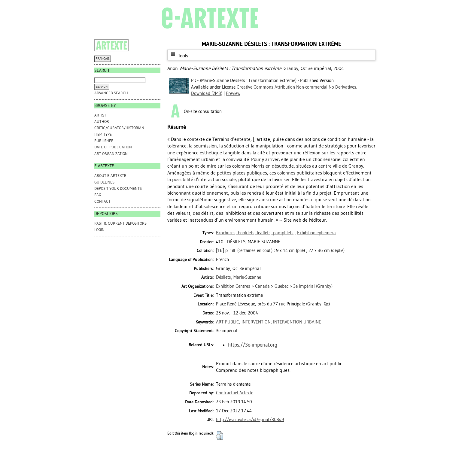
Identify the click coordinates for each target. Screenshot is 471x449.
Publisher (104, 140)
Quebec (281, 286)
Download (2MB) (206, 93)
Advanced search (111, 93)
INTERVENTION (256, 322)
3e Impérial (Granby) (313, 286)
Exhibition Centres (233, 286)
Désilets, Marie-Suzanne (238, 277)
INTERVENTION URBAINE (297, 322)
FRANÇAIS (103, 59)
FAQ (97, 195)
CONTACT (102, 201)
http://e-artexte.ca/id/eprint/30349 (250, 419)
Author (101, 121)
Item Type (103, 134)
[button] (219, 436)
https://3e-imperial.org (252, 345)
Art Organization (111, 153)
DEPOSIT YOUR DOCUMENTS (118, 188)
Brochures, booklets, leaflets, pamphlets (254, 232)
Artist (100, 115)
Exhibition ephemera (316, 232)
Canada (262, 286)
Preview (233, 93)
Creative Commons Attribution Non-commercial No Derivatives (296, 87)
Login (99, 229)
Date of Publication (113, 147)
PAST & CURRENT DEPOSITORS (120, 223)
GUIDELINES (104, 182)
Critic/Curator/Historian (119, 128)
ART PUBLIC (227, 322)
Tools (178, 56)
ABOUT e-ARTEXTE (110, 175)
